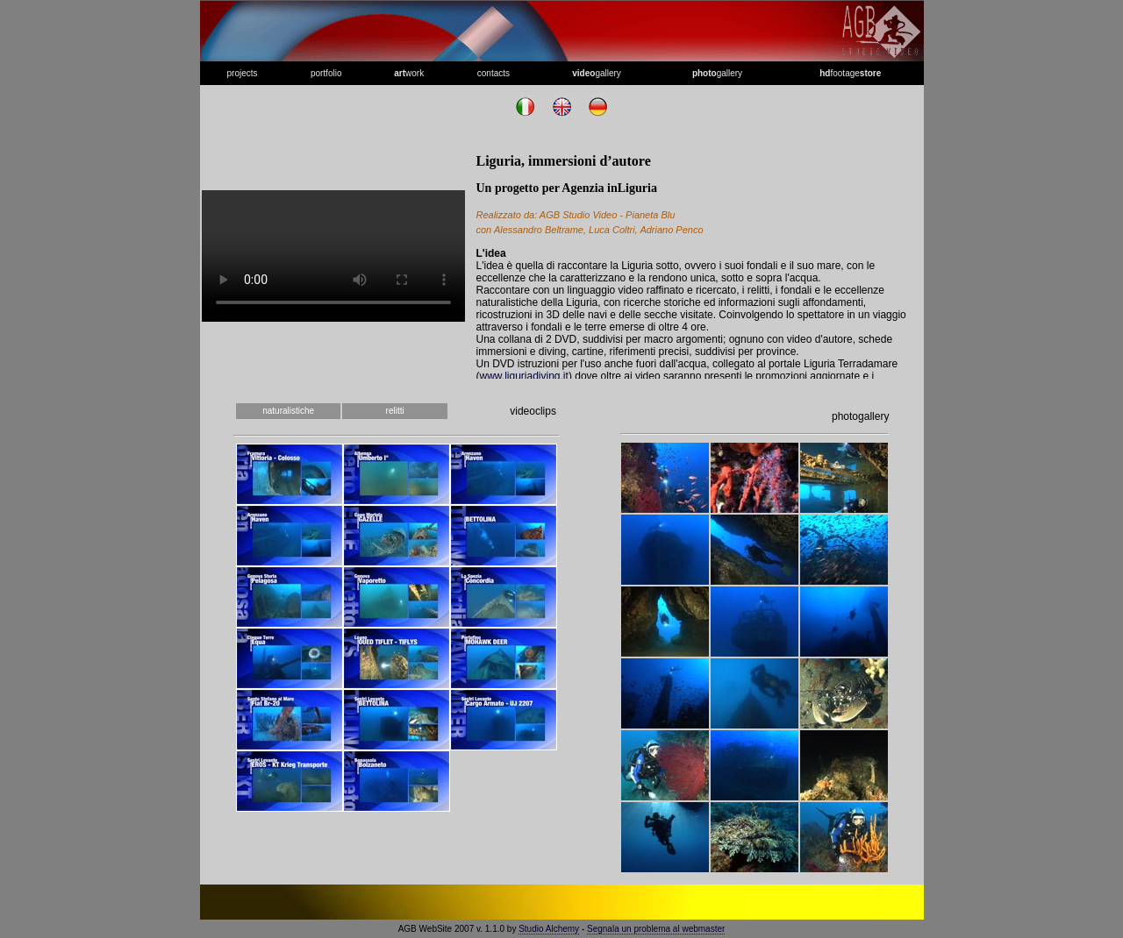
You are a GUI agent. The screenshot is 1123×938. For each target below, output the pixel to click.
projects (242, 73)
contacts (493, 73)
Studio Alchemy (549, 929)
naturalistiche (288, 411)
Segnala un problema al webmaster (656, 929)
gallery (596, 73)
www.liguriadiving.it (524, 376)
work (409, 73)
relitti (395, 411)
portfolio (326, 73)
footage (850, 73)
